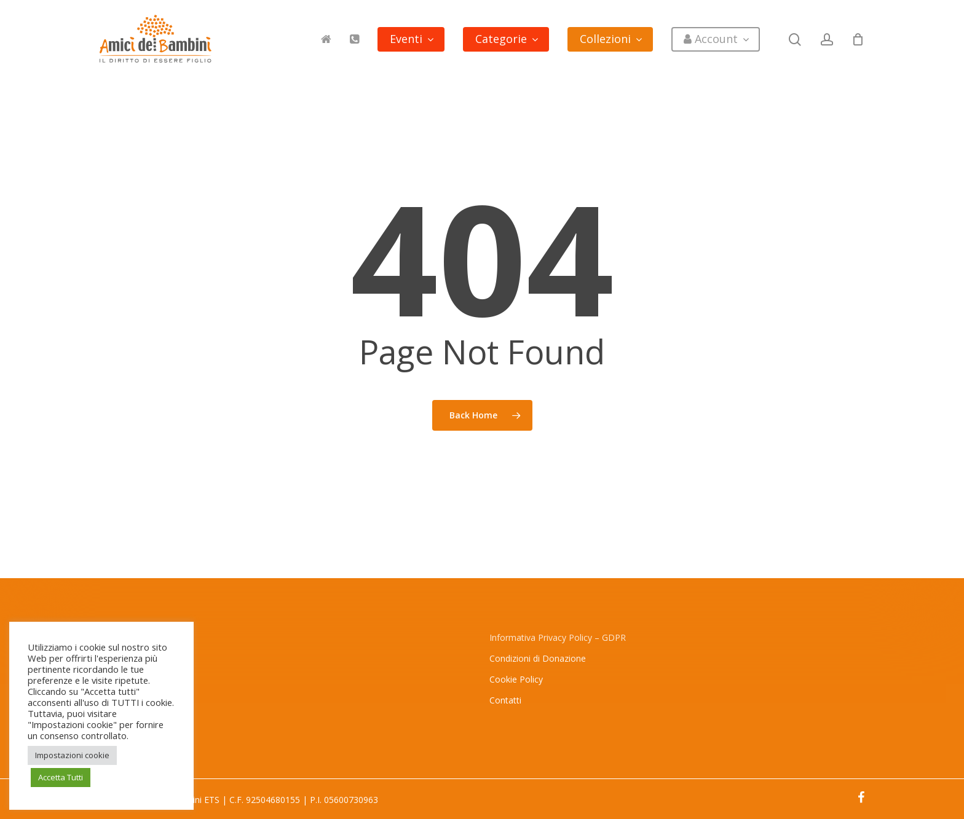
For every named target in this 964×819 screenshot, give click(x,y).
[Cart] (858, 39)
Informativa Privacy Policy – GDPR (557, 637)
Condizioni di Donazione (537, 658)
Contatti (505, 700)
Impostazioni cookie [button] (72, 755)
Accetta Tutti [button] (60, 777)
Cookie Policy (516, 679)
